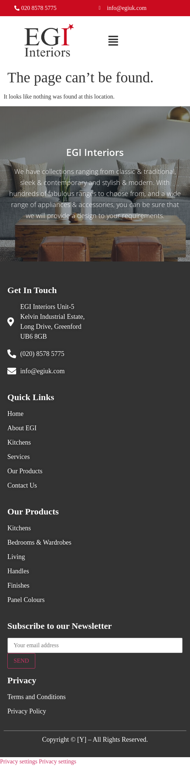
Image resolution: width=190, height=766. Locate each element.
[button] (113, 41)
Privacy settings (18, 761)
